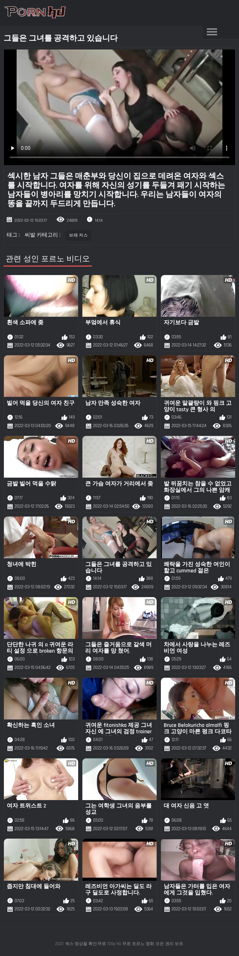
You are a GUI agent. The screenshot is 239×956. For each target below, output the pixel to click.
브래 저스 (78, 235)
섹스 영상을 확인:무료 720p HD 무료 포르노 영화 (109, 943)
